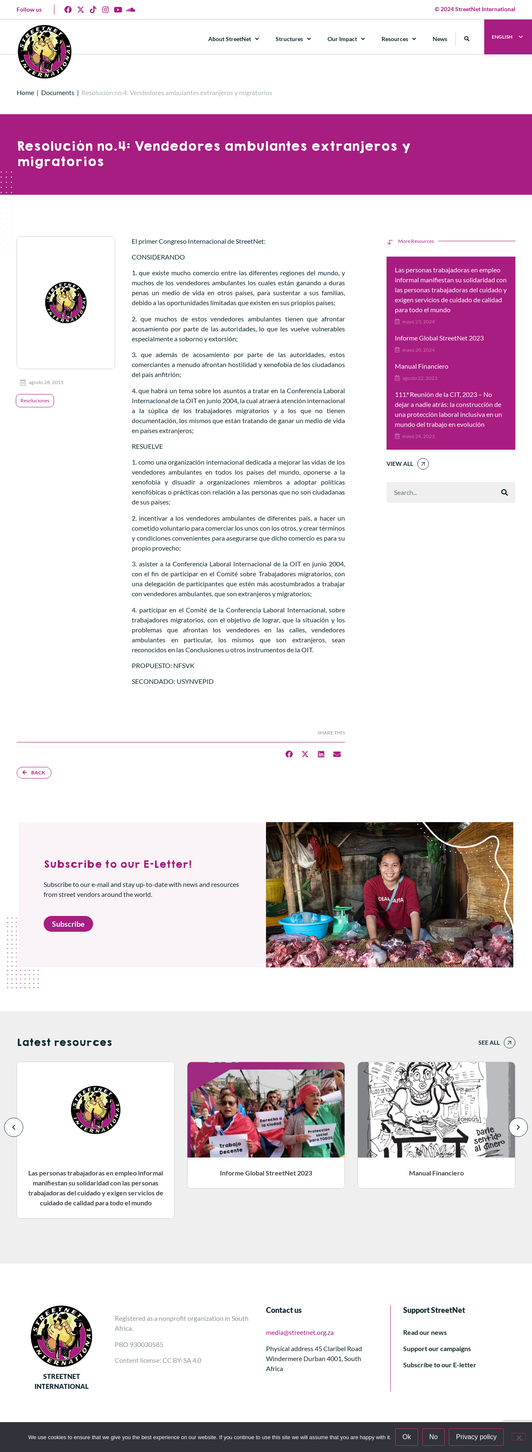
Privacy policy (476, 1436)
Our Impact (346, 39)
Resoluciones (34, 400)
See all (489, 1042)
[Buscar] (504, 492)
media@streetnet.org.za (300, 1332)
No (433, 1436)
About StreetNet (233, 39)
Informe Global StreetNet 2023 (439, 338)
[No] (519, 1436)
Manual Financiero (421, 366)
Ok (406, 1436)
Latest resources (64, 1042)
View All (400, 463)
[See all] (509, 1042)
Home (25, 92)
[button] (467, 39)
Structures (293, 39)
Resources (399, 39)
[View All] (423, 464)
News (440, 38)
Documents (57, 92)
